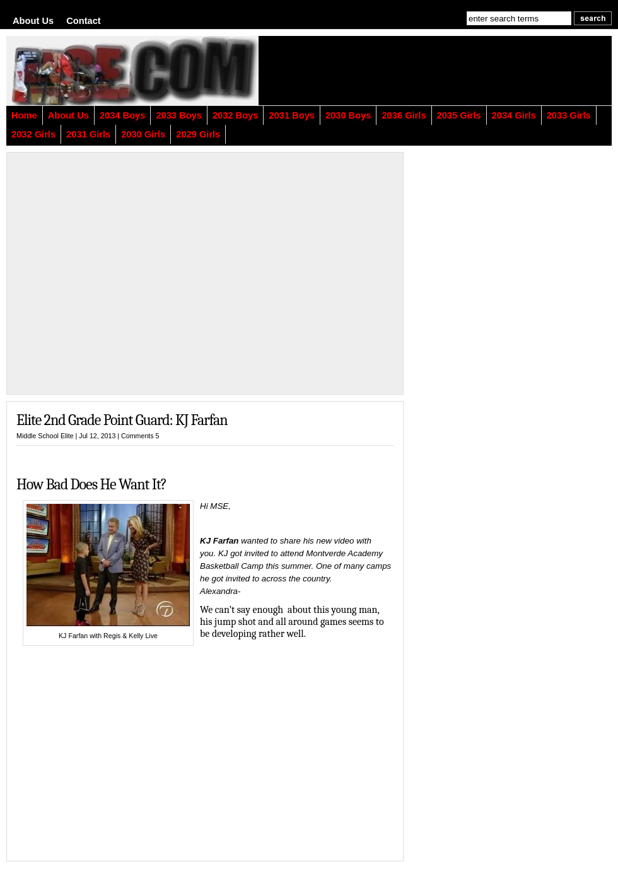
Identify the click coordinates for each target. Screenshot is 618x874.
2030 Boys (348, 115)
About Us (33, 21)
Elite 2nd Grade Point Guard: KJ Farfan (122, 420)
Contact (83, 21)
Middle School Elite (45, 436)
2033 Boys (179, 115)
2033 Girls (569, 115)
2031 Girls (88, 134)
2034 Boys (123, 115)
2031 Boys (292, 115)
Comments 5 (140, 436)
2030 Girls (143, 134)
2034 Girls (514, 115)
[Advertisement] (457, 71)
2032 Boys (236, 115)
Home (24, 115)
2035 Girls (459, 115)
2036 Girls (404, 115)
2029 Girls (198, 134)
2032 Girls (33, 134)
